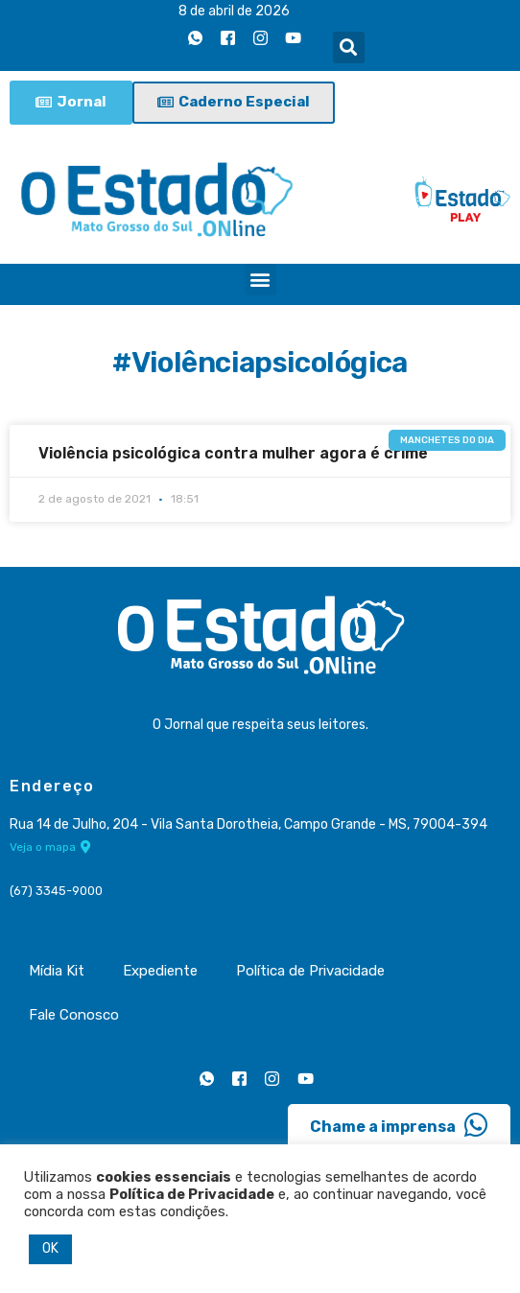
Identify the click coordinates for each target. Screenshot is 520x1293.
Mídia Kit (56, 970)
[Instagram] (261, 37)
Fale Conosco (74, 1014)
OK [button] (50, 1248)
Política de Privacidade (310, 970)
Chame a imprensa (399, 1125)
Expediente (160, 970)
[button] (349, 47)
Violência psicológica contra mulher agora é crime (233, 453)
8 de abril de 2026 (234, 11)
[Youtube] (293, 37)
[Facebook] (228, 37)
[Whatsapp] (195, 37)
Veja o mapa (50, 847)
